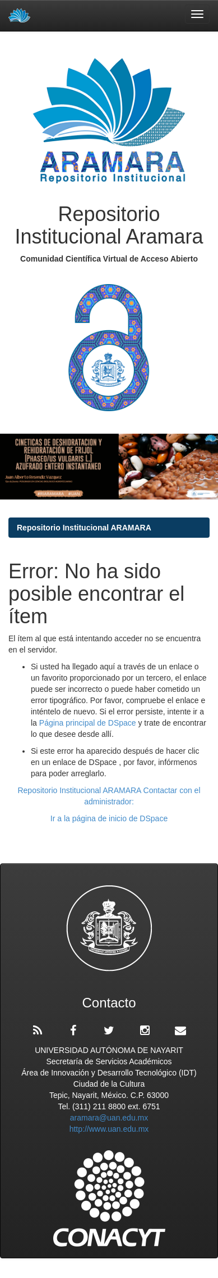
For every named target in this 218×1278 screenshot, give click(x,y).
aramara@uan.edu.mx (109, 1117)
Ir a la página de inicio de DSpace (109, 818)
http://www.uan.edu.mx (109, 1128)
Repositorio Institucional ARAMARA (84, 527)
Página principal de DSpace (88, 722)
